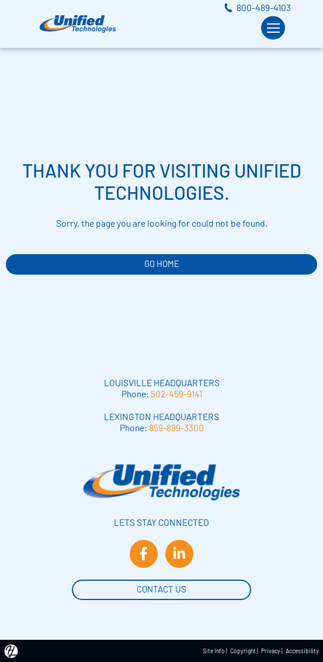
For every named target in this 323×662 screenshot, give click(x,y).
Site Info (214, 650)
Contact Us (161, 588)
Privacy (270, 650)
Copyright (243, 650)
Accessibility (302, 650)
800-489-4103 (264, 7)
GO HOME (161, 263)
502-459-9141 (176, 393)
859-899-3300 (176, 427)
